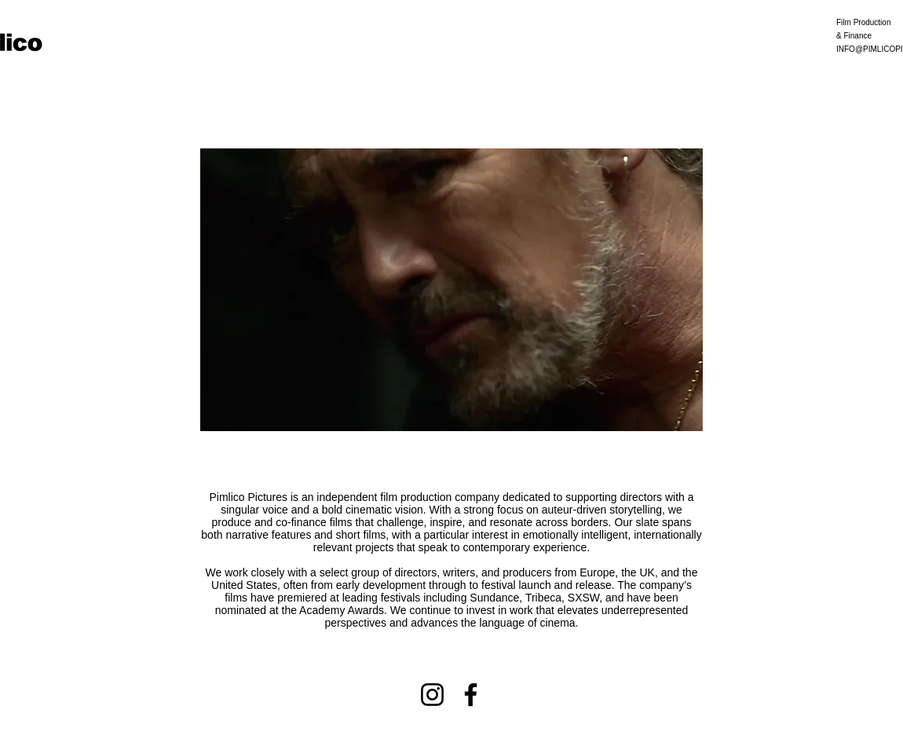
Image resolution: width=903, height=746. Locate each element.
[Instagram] (432, 694)
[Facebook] (470, 694)
